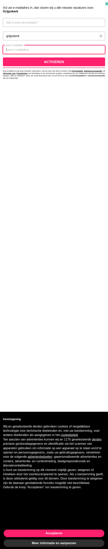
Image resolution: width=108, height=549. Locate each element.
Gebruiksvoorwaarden (93, 71)
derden (97, 439)
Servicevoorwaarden (96, 76)
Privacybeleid (77, 71)
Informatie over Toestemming (15, 73)
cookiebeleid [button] (69, 435)
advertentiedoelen (40, 456)
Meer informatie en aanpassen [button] (54, 543)
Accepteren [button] (54, 533)
